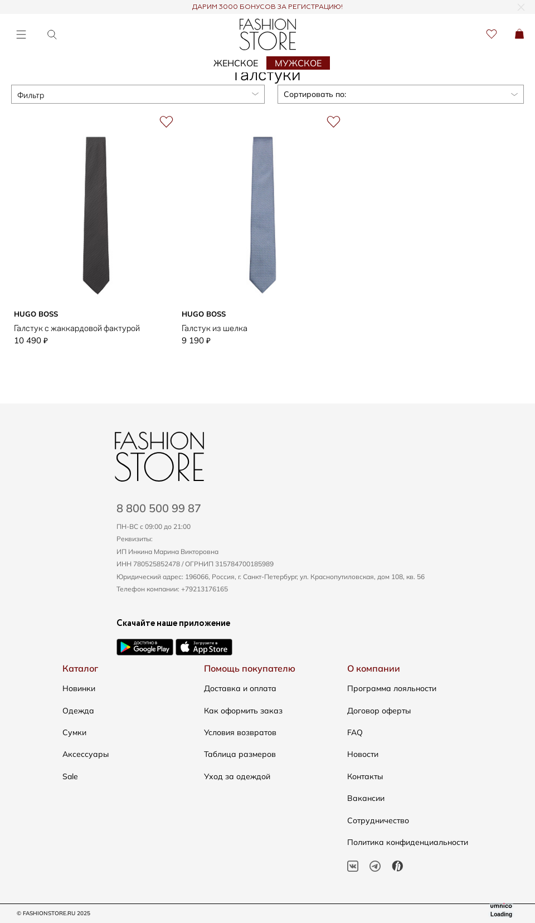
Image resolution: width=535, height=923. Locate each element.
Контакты (365, 776)
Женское (235, 63)
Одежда (78, 711)
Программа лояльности (391, 688)
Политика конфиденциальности (407, 842)
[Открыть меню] (21, 34)
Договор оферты (379, 711)
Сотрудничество (378, 820)
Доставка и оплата (240, 688)
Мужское (298, 63)
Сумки (74, 732)
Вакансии (366, 798)
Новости (362, 754)
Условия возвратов (240, 732)
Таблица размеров (240, 754)
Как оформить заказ (243, 711)
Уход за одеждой (237, 776)
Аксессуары (85, 754)
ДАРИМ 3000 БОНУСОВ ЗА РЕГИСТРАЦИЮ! (267, 7)
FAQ (355, 732)
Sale (70, 776)
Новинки (78, 688)
